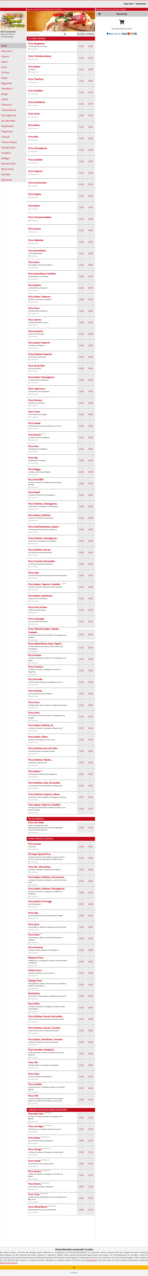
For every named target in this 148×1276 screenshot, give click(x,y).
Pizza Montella (35, 679)
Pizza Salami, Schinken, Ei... (41, 725)
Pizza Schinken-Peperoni (40, 354)
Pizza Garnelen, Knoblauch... (41, 1049)
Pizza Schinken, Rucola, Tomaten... (45, 1027)
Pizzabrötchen (8, 147)
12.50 (81, 598)
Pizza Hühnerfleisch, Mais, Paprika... (45, 643)
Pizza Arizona (34, 1183)
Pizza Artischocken (37, 182)
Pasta (4, 67)
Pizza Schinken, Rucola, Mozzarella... (45, 1016)
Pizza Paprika (34, 194)
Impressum (141, 3)
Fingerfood (6, 131)
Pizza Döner (34, 934)
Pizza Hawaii (34, 423)
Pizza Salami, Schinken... (40, 515)
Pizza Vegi (33, 912)
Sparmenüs (6, 179)
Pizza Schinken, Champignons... (43, 503)
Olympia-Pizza (35, 980)
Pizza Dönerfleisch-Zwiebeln (42, 273)
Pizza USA (33, 1062)
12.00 (81, 115)
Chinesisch (6, 104)
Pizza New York (35, 1113)
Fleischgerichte (8, 115)
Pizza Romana (35, 400)
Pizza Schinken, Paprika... (40, 759)
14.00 (90, 115)
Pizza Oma (33, 446)
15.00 (90, 610)
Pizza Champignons (37, 148)
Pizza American (35, 947)
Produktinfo (33, 49)
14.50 (90, 598)
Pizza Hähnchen (35, 240)
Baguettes (6, 83)
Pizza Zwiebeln (35, 159)
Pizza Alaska (34, 1137)
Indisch (4, 99)
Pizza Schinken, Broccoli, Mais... (43, 748)
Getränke (5, 174)
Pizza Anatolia (35, 690)
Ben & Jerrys (7, 168)
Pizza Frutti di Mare (37, 607)
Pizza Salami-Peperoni (39, 342)
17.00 (90, 1117)
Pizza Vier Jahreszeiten (39, 866)
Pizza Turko (34, 1073)
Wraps (4, 77)
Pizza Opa (33, 457)
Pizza (4, 45)
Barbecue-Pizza (35, 957)
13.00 (90, 46)
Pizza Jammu (34, 319)
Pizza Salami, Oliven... (38, 736)
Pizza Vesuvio (34, 655)
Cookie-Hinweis (92, 1260)
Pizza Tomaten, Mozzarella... (42, 561)
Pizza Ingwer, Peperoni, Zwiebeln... (45, 804)
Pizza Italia (33, 572)
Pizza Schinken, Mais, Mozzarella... (44, 782)
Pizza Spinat (34, 205)
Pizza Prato (33, 308)
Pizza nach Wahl (36, 822)
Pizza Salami (34, 66)
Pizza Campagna (36, 618)
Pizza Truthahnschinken (39, 56)
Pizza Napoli (34, 492)
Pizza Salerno (34, 285)
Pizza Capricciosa (36, 388)
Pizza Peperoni (35, 171)
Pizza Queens (34, 1171)
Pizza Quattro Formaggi (40, 901)
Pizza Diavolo (34, 434)
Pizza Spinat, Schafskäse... (41, 595)
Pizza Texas (34, 1194)
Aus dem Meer (8, 120)
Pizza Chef (33, 1095)
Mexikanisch (7, 126)
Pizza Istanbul (35, 1084)
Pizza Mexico (34, 771)
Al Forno (5, 72)
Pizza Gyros (33, 924)
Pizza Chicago (35, 1149)
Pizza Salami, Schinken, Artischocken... (46, 877)
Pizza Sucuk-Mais (36, 365)
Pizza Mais (33, 136)
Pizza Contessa (35, 666)
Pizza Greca (33, 702)
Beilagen (5, 158)
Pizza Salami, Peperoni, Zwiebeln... (45, 584)
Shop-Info (128, 3)
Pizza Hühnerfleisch (37, 1206)
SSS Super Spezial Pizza (39, 854)
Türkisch (5, 136)
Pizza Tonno (34, 411)
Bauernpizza (34, 993)
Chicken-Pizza (35, 970)
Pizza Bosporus (35, 331)
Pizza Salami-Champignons (41, 377)
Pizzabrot (6, 152)
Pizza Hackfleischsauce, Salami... (44, 526)
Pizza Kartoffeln (36, 479)
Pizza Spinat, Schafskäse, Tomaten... (46, 1039)
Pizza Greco (34, 712)
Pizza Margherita (36, 43)
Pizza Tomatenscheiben (39, 217)
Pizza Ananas (34, 228)
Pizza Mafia (33, 1003)
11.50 (81, 46)
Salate (4, 61)
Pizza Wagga (34, 469)
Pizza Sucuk (34, 113)
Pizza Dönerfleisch (37, 250)
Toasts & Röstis (9, 142)
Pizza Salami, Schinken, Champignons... (47, 888)
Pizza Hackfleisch (36, 102)
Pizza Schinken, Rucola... (40, 549)
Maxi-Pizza (6, 51)
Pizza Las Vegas (36, 1126)
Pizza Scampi (34, 843)
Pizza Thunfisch (35, 79)
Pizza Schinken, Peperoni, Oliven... (44, 794)
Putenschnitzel (8, 109)
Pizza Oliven (34, 125)
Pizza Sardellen (35, 90)
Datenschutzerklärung (8, 1263)
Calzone (5, 56)
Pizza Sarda (33, 262)
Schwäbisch (7, 88)
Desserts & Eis (8, 163)
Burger (4, 93)
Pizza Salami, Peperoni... (40, 296)
